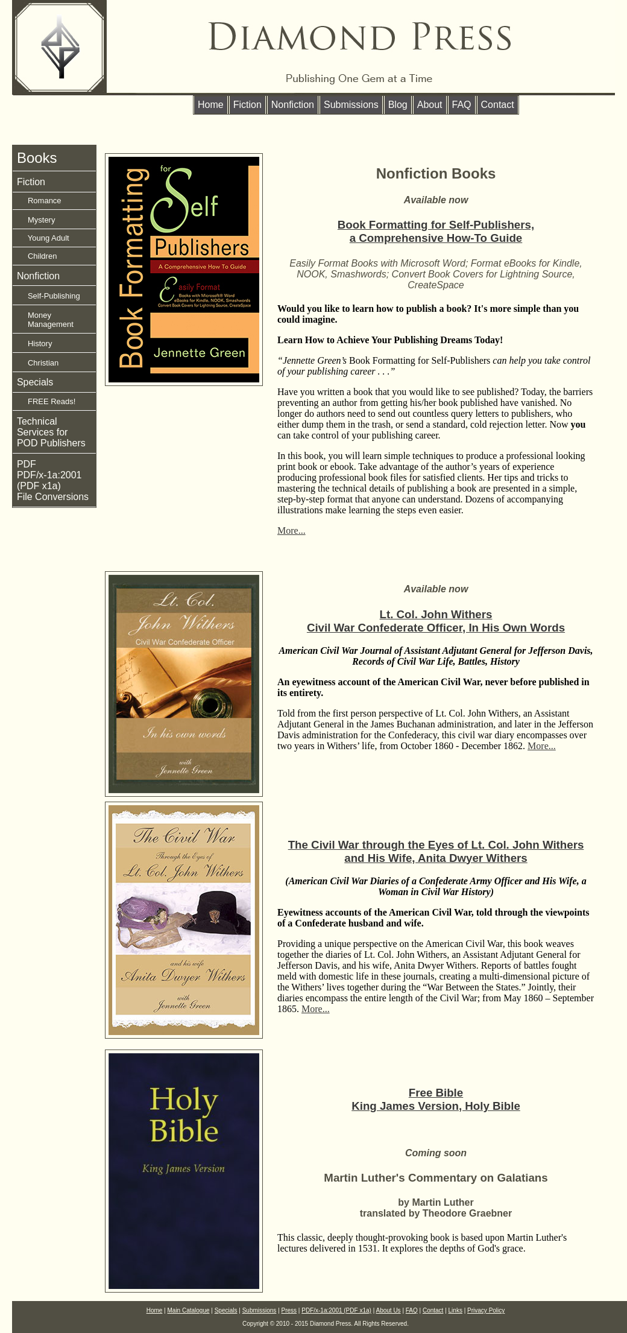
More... (291, 530)
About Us (388, 1310)
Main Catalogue (189, 1310)
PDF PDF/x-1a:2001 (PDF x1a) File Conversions (53, 480)
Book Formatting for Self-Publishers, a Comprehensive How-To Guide (436, 231)
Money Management (45, 320)
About (430, 105)
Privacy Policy (486, 1310)
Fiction (247, 105)
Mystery (36, 219)
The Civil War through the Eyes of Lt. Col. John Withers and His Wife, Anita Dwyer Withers (436, 851)
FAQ (461, 105)
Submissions (351, 105)
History (34, 343)
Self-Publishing (48, 295)
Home (211, 105)
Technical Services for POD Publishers (51, 432)
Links (455, 1310)
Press (289, 1310)
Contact (497, 105)
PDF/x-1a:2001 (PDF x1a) (336, 1310)
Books (37, 158)
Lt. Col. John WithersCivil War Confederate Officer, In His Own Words (436, 621)
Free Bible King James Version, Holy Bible (435, 1099)
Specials (35, 382)
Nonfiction (292, 105)
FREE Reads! (46, 401)
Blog (398, 105)
